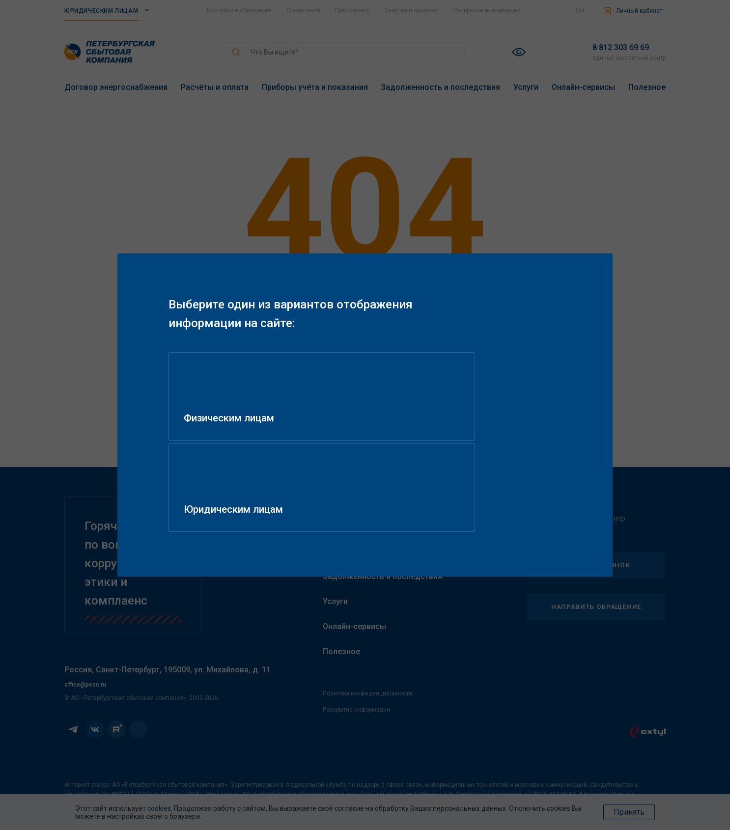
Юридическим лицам (448, 463)
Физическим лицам (239, 463)
